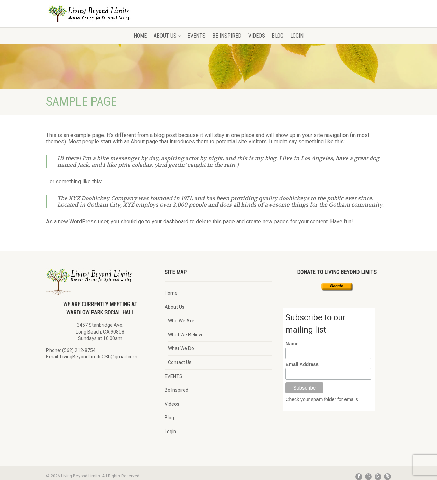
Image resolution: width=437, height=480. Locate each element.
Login (297, 35)
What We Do (181, 348)
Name (291, 344)
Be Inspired (226, 35)
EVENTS (196, 35)
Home (140, 35)
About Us (167, 35)
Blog (277, 35)
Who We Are (181, 320)
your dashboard (170, 221)
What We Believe (186, 334)
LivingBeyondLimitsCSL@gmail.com (98, 356)
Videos (256, 35)
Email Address (302, 364)
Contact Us (180, 362)
